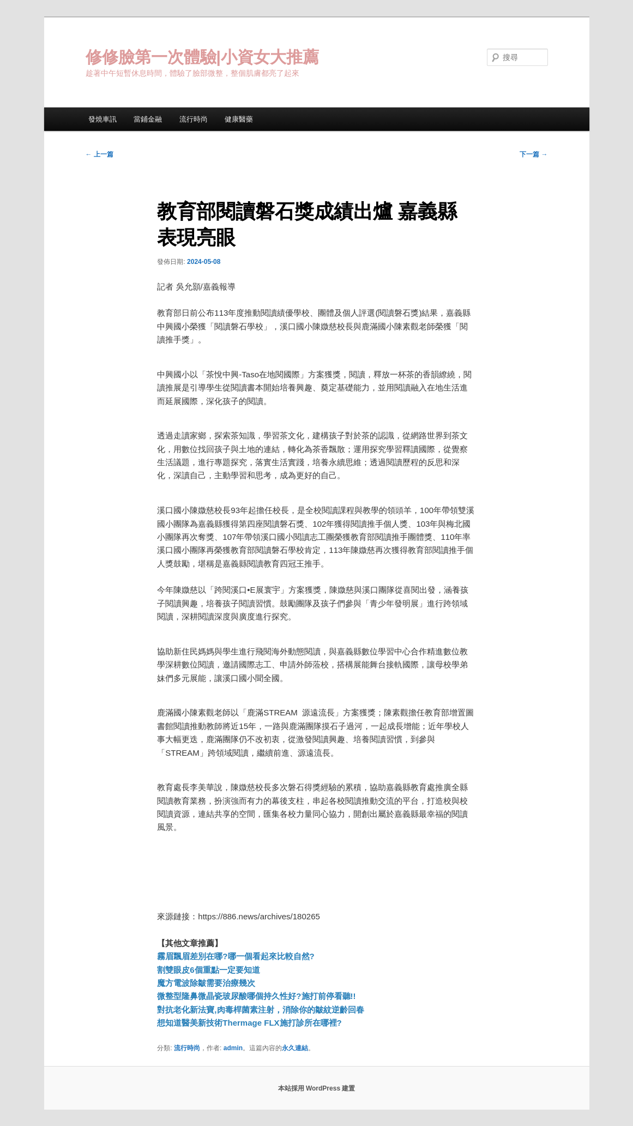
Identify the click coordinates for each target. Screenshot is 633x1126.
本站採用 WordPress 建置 (316, 1088)
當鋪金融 (148, 119)
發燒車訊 (102, 119)
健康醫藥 (239, 119)
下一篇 (533, 154)
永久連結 (295, 1048)
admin (233, 1048)
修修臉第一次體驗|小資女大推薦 (202, 57)
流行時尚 (193, 119)
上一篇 (99, 154)
